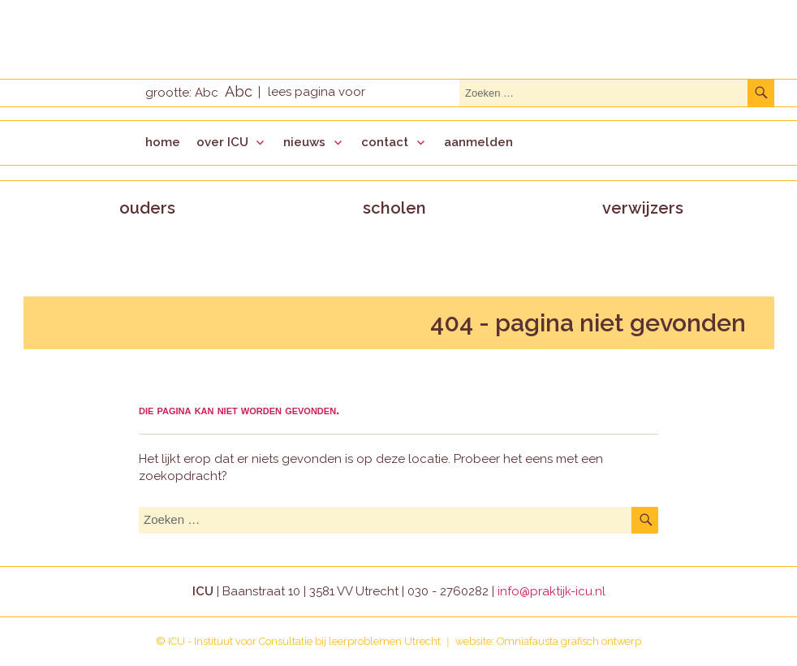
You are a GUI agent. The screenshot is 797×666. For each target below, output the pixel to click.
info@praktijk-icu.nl (551, 591)
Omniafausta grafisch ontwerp (569, 641)
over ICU (222, 142)
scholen (394, 208)
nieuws (304, 142)
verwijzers (642, 208)
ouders (147, 208)
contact (384, 142)
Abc (206, 92)
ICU (176, 641)
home (162, 142)
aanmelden (478, 142)
